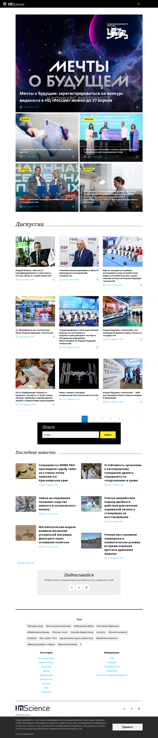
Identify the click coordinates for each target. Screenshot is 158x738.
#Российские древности (108, 619)
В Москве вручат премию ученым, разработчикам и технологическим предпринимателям (110, 150)
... (128, 416)
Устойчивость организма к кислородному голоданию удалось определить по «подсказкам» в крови (122, 469)
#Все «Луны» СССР (48, 631)
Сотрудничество (112, 659)
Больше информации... (26, 734)
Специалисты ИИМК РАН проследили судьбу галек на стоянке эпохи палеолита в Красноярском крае (57, 469)
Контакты (111, 664)
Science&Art (46, 685)
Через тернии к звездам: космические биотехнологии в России (78, 391)
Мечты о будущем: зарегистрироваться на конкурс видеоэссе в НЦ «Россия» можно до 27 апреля (76, 92)
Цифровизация (46, 668)
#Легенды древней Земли (82, 625)
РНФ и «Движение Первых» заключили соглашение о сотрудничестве (46, 200)
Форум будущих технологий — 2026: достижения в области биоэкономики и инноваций (122, 393)
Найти (108, 432)
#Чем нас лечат (60, 625)
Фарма (46, 664)
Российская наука (46, 651)
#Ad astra (101, 625)
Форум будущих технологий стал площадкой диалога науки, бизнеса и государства (122, 331)
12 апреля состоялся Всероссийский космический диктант (45, 150)
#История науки (35, 619)
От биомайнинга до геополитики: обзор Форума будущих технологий (34, 330)
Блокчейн (46, 676)
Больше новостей (26, 556)
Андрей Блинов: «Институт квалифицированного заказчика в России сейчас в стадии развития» (34, 272)
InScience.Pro (46, 672)
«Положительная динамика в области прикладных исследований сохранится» (79, 272)
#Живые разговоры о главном (41, 637)
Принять (127, 727)
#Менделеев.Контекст (107, 631)
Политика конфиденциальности (111, 668)
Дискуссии (46, 659)
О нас (111, 651)
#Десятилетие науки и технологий (76, 631)
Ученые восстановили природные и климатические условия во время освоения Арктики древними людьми (122, 538)
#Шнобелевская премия (38, 625)
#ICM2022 (31, 631)
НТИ (46, 681)
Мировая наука (46, 655)
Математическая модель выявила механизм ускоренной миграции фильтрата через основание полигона (57, 529)
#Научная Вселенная (67, 637)
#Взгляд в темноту (117, 625)
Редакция (111, 655)
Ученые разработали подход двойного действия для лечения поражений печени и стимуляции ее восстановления (121, 502)
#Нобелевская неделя (84, 619)
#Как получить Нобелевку (58, 619)
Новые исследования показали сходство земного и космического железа (57, 499)
